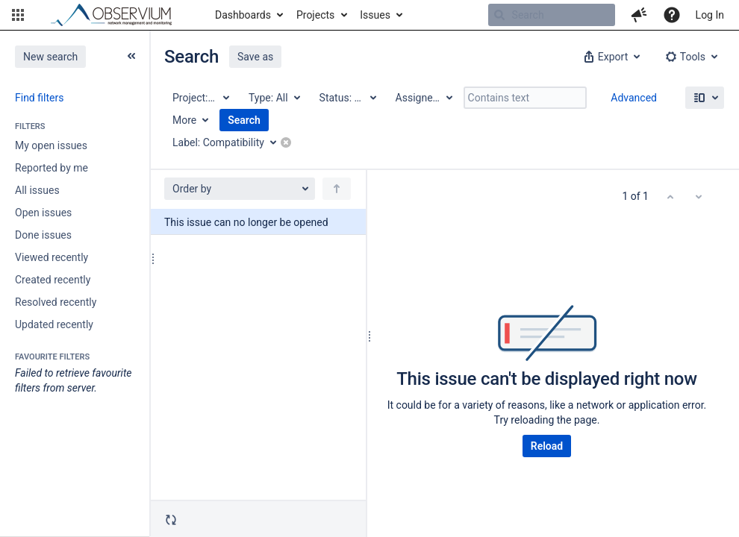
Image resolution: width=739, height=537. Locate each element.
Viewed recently (51, 257)
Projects (315, 15)
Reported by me (51, 168)
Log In (710, 15)
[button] (17, 15)
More (184, 120)
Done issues (43, 235)
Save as (255, 57)
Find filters (39, 98)
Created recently (52, 280)
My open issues (51, 145)
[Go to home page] (118, 15)
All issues (37, 190)
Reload (547, 446)
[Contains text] (525, 98)
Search (244, 120)
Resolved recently (55, 302)
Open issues (43, 213)
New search (50, 57)
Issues (375, 15)
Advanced (634, 98)
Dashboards (243, 15)
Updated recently (54, 324)
